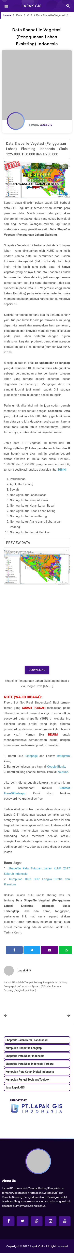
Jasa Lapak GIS (15, 1087)
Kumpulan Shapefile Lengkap (24, 1048)
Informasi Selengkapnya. (31, 1206)
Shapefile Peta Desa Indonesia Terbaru (29, 1063)
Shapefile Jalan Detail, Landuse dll (27, 1040)
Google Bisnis (56, 766)
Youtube (62, 772)
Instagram (63, 756)
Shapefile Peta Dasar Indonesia (25, 1055)
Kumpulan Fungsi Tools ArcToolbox (27, 1079)
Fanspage (31, 756)
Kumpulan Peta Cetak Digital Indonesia (30, 1071)
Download (37, 670)
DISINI (62, 469)
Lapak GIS (24, 970)
